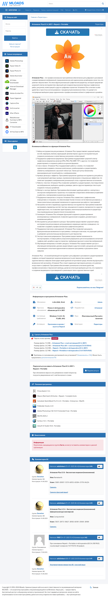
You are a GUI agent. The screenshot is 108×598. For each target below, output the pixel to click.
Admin (100, 302)
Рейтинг (68, 10)
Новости (28, 10)
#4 (91, 466)
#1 (91, 558)
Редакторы (42, 17)
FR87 (59, 537)
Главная (34, 17)
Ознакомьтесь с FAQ (84, 355)
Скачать (53, 487)
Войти (15, 38)
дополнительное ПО (48, 358)
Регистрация (15, 47)
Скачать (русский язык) (59, 492)
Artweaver (98, 308)
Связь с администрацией (49, 10)
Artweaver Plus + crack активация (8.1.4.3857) (69, 343)
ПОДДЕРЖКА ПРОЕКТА (94, 10)
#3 (91, 503)
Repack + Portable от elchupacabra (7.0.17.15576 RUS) (72, 350)
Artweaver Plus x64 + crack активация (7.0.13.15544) (72, 345)
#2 (86, 537)
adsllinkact (61, 466)
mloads (54, 338)
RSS (75, 10)
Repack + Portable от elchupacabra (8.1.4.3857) (70, 348)
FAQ (62, 10)
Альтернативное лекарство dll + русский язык (67, 565)
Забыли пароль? (15, 44)
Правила (36, 10)
